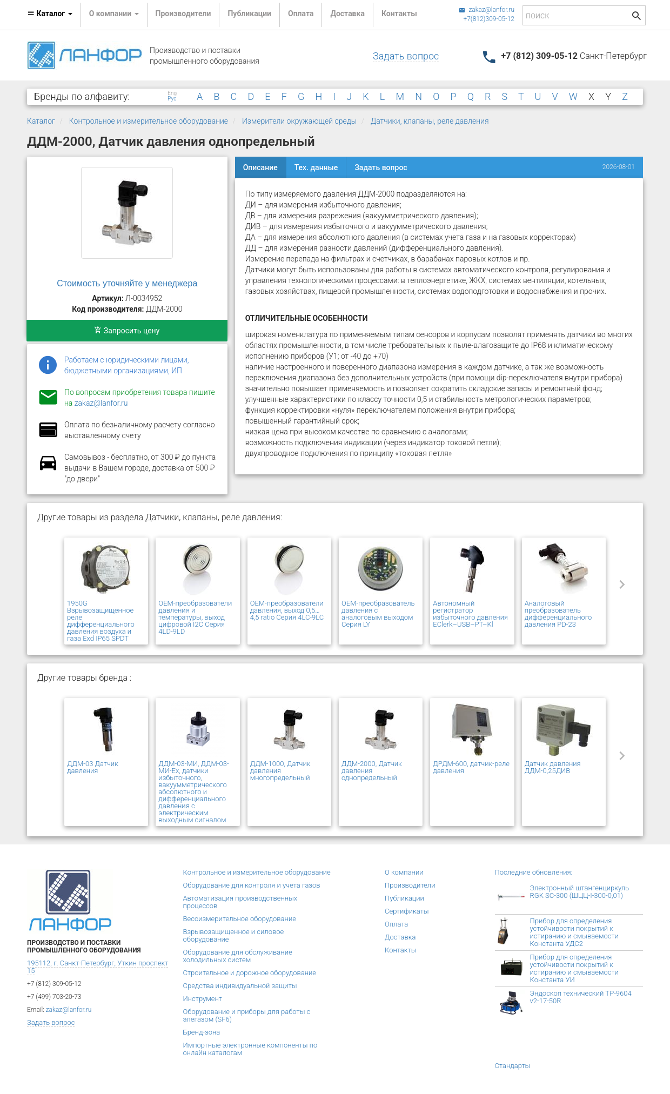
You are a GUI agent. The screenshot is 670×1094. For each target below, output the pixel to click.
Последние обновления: (534, 872)
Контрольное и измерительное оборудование (148, 121)
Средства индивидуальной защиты (240, 986)
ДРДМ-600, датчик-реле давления (471, 767)
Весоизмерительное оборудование (239, 919)
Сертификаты (407, 911)
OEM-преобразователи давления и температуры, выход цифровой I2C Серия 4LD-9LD (195, 617)
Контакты (399, 13)
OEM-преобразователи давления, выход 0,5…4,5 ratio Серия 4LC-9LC (287, 610)
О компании (404, 872)
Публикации (249, 13)
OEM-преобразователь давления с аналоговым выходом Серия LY (378, 613)
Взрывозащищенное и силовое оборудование (233, 935)
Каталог (41, 121)
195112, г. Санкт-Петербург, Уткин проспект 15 (97, 967)
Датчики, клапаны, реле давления (430, 121)
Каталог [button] (49, 13)
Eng (172, 93)
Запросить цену (126, 330)
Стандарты (513, 1066)
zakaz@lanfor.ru (486, 10)
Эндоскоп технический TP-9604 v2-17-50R (581, 997)
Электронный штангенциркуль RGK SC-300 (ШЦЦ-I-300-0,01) (579, 892)
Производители (183, 13)
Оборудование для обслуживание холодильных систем (237, 956)
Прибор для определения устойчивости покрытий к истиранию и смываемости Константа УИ (574, 968)
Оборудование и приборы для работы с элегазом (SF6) (247, 1015)
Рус (172, 99)
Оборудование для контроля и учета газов (251, 885)
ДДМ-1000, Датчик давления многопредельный (280, 771)
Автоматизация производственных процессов (240, 902)
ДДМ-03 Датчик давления (92, 767)
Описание (260, 167)
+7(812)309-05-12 (488, 19)
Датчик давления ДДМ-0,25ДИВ (553, 767)
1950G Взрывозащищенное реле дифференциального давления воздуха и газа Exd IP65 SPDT (101, 620)
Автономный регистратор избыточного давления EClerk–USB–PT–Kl (470, 613)
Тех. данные (316, 167)
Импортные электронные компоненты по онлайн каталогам (250, 1049)
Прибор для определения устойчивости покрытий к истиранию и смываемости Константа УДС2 (574, 932)
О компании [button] (114, 13)
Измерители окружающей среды (299, 121)
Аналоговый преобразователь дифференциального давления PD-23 (558, 613)
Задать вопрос (406, 56)
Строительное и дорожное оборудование (250, 973)
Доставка (347, 13)
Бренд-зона (201, 1032)
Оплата (300, 13)
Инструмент (202, 999)
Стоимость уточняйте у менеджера (127, 283)
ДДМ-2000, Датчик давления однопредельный (371, 771)
